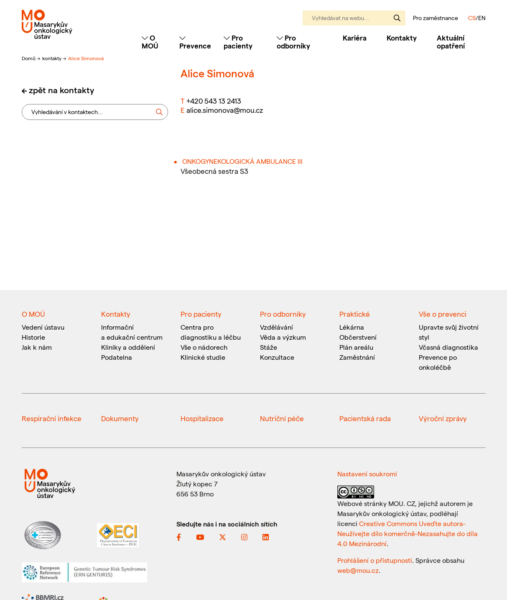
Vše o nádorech (204, 347)
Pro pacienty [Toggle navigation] (238, 41)
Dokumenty (120, 418)
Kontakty (402, 37)
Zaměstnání (357, 357)
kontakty (52, 58)
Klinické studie (203, 357)
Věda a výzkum (283, 337)
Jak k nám (37, 347)
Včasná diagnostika (448, 347)
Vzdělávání (276, 327)
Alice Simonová (86, 58)
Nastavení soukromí (367, 474)
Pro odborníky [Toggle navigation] (293, 41)
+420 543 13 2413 (213, 101)
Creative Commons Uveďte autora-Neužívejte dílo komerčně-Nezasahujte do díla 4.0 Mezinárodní (407, 533)
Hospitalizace (202, 418)
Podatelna (116, 357)
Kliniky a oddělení (128, 347)
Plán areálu (356, 347)
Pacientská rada (365, 418)
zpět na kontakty (61, 90)
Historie (33, 337)
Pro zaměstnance (435, 18)
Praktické (354, 314)
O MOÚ (33, 314)
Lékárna (351, 327)
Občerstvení (358, 337)
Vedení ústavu (43, 327)
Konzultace (277, 357)
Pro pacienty (201, 314)
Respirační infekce (52, 418)
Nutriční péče (282, 418)
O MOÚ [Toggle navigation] (150, 41)
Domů (29, 58)
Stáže (268, 347)
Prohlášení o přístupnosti (374, 560)
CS (472, 17)
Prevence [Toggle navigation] (195, 42)
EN (482, 17)
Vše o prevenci (442, 314)
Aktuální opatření (451, 41)
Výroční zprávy (443, 418)
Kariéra (355, 37)
